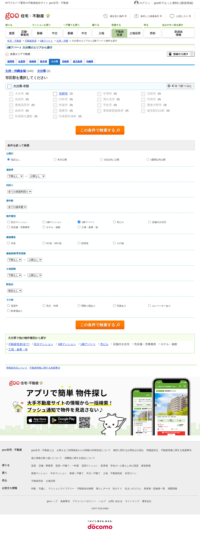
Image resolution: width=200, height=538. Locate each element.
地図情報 (172, 488)
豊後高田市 (22, 105)
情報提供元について (16, 367)
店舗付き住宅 (159, 222)
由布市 (20, 110)
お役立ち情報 (9, 488)
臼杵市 (64, 99)
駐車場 (104, 465)
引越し (42, 488)
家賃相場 (146, 465)
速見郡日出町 (156, 110)
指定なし (15, 159)
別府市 (63, 93)
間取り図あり (88, 305)
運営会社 (146, 501)
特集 (33, 488)
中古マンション (58, 473)
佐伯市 (20, 99)
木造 (13, 243)
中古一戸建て (93, 473)
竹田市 (152, 99)
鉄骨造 (84, 243)
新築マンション (39, 473)
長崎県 (32, 61)
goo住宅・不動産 (12, 449)
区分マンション (19, 222)
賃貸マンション (90, 465)
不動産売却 (37, 481)
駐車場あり (17, 310)
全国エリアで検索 (17, 54)
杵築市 (64, 105)
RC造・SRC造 (54, 243)
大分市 (20, 93)
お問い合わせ (115, 501)
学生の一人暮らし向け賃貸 (124, 465)
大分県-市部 (21, 86)
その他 (120, 243)
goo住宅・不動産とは (42, 450)
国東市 (64, 110)
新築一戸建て (77, 473)
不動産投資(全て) (18, 344)
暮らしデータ (103, 488)
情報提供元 (152, 450)
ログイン (144, 2)
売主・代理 (52, 305)
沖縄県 (89, 61)
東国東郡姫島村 (113, 110)
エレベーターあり (161, 305)
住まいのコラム (133, 488)
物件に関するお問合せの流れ (128, 450)
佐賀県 (21, 61)
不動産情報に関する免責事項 (44, 367)
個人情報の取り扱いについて (46, 458)
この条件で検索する (97, 130)
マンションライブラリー (61, 488)
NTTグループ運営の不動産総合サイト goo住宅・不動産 (37, 2)
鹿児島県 (77, 61)
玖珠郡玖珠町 (68, 116)
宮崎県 (65, 61)
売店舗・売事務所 (20, 227)
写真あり (121, 305)
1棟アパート (88, 222)
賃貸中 (14, 305)
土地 (105, 473)
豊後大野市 (154, 105)
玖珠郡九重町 (24, 116)
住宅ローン (131, 473)
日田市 (152, 93)
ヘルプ (102, 501)
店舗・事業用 (46, 465)
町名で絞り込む (182, 86)
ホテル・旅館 (53, 227)
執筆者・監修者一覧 (154, 488)
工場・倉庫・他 (89, 227)
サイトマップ (132, 501)
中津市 (108, 93)
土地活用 (50, 481)
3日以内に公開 (111, 159)
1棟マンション (54, 222)
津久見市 (109, 99)
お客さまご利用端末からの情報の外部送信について (84, 450)
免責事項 (65, 501)
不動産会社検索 (85, 488)
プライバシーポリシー (84, 501)
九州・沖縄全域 (15, 71)
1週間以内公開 (158, 159)
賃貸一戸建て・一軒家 (67, 465)
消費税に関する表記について (79, 458)
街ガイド (117, 488)
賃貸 (33, 465)
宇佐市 (108, 105)
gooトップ (52, 501)
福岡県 (10, 61)
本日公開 (62, 159)
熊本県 (43, 61)
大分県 (54, 61)
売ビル (120, 222)
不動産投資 (116, 473)
